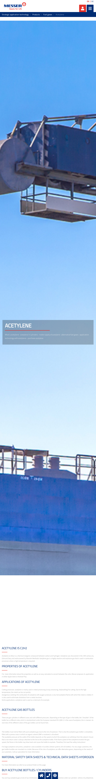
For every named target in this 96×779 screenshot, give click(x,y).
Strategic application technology (15, 14)
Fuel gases (47, 14)
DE (92, 1)
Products (36, 14)
